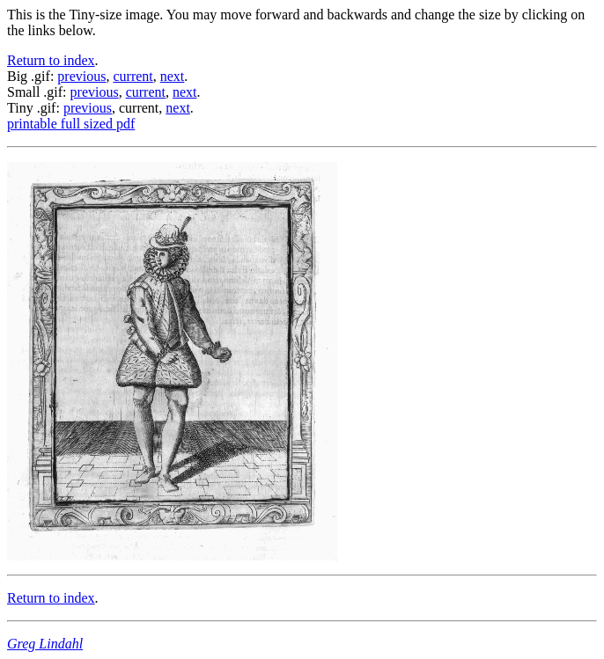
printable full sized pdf (71, 123)
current (132, 76)
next (172, 76)
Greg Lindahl (45, 643)
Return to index (51, 60)
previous (81, 76)
